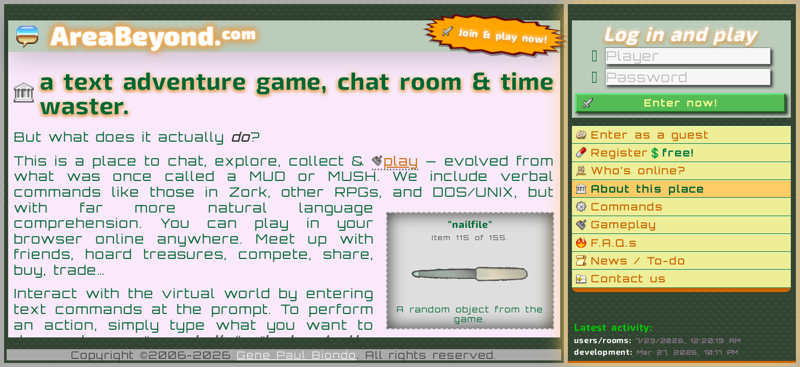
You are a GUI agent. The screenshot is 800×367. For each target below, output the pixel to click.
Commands (627, 206)
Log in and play (679, 33)
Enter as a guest (650, 134)
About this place (648, 188)
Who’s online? (638, 170)
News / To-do (638, 260)
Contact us (628, 278)
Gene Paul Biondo (297, 355)
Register (642, 152)
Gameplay (624, 224)
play (401, 160)
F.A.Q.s (614, 242)
